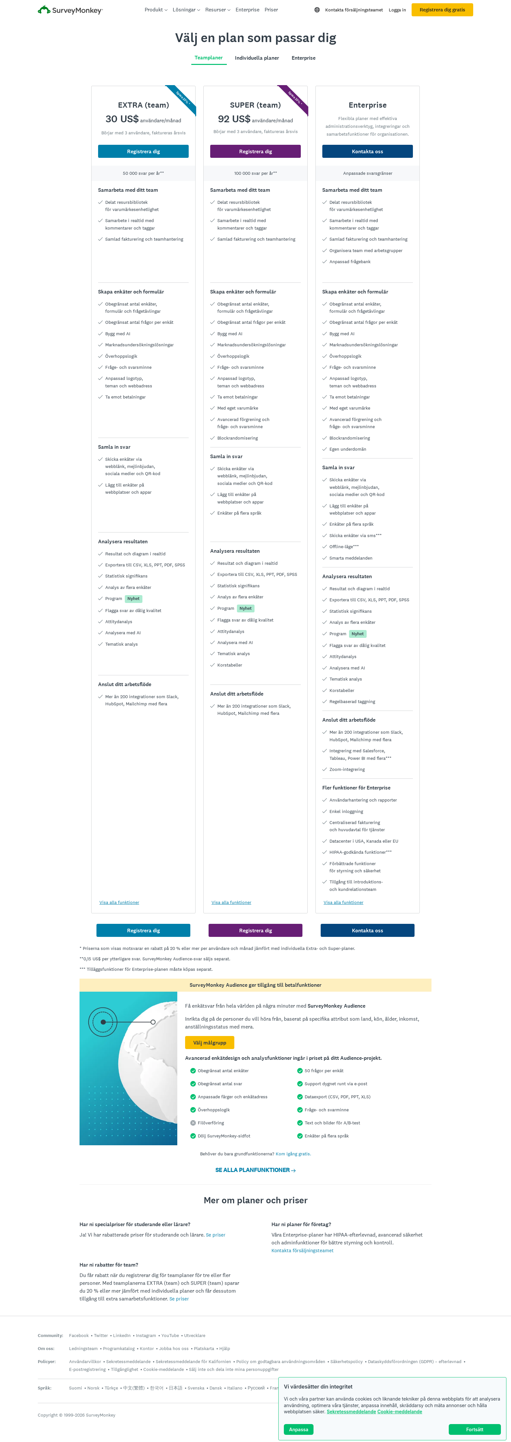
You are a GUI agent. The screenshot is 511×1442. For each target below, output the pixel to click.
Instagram (146, 1335)
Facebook (79, 1335)
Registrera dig (143, 151)
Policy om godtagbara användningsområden (280, 1361)
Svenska (196, 1388)
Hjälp (224, 1348)
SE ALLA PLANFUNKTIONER (255, 1170)
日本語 (175, 1388)
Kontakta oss (367, 151)
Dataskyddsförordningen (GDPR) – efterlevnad (414, 1361)
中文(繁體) (134, 1388)
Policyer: (47, 1362)
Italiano (234, 1388)
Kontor (147, 1348)
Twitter (101, 1335)
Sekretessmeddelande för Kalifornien (193, 1361)
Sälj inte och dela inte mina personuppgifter (234, 1369)
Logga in (397, 10)
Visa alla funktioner (119, 902)
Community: (50, 1335)
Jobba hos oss (174, 1348)
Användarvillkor (85, 1361)
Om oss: (46, 1348)
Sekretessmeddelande (351, 1411)
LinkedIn (122, 1335)
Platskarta (204, 1348)
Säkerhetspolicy (346, 1361)
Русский (256, 1388)
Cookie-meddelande (399, 1411)
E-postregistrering (87, 1369)
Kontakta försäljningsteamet (354, 10)
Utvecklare (194, 1335)
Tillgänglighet (124, 1369)
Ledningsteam (83, 1348)
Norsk (93, 1388)
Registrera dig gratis (442, 10)
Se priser (216, 1235)
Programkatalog (119, 1348)
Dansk (216, 1388)
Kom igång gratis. (293, 1154)
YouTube (170, 1335)
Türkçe (111, 1388)
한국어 (157, 1388)
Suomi (75, 1388)
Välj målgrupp (209, 1042)
